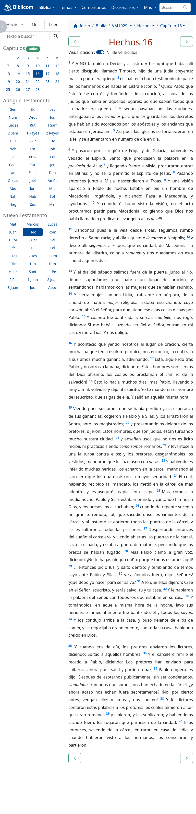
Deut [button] (33, 117)
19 (70, 407)
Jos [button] (52, 117)
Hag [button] (12, 204)
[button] (74, 41)
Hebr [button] (13, 271)
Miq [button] (52, 188)
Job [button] (52, 148)
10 (92, 202)
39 (108, 713)
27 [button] (28, 89)
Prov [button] (32, 156)
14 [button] (18, 73)
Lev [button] (52, 109)
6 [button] (57, 57)
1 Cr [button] (13, 141)
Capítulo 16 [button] (171, 26)
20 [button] (18, 81)
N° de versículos (121, 52)
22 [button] (37, 81)
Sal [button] (12, 156)
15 (83, 316)
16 (70, 343)
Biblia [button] (45, 7)
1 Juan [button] (33, 279)
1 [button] (8, 57)
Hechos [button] (144, 26)
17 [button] (47, 73)
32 (165, 589)
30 (120, 573)
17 (152, 358)
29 (70, 566)
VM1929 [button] (120, 26)
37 (155, 668)
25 (158, 490)
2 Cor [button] (32, 240)
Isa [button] (32, 164)
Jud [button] (32, 287)
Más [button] (148, 7)
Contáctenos (77, 796)
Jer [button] (52, 164)
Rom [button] (52, 232)
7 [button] (8, 65)
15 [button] (28, 73)
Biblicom (18, 7)
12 (188, 237)
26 (137, 505)
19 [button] (8, 81)
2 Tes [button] (32, 255)
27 (145, 528)
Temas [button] (67, 7)
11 (70, 229)
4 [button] (37, 57)
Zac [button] (33, 204)
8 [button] (18, 65)
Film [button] (52, 263)
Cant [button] (13, 164)
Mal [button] (52, 204)
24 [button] (57, 81)
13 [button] (8, 73)
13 (70, 271)
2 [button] (18, 57)
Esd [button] (52, 141)
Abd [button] (13, 188)
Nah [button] (12, 196)
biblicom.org (24, 805)
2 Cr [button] (32, 141)
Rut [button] (32, 125)
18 (91, 381)
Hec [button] (32, 232)
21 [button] (28, 81)
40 (180, 721)
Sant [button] (32, 271)
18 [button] (57, 73)
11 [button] (47, 65)
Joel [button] (33, 180)
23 (163, 460)
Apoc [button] (52, 287)
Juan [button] (13, 232)
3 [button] (28, 57)
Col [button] (52, 247)
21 (117, 438)
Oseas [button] (13, 180)
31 (139, 581)
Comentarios (93, 7)
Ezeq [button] (33, 172)
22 (165, 445)
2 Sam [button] (13, 133)
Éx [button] (32, 109)
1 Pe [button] (52, 271)
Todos (33, 49)
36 (145, 653)
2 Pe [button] (13, 279)
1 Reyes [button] (32, 133)
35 (70, 646)
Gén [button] (12, 109)
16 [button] (37, 73)
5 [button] (47, 57)
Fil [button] (33, 247)
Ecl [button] (52, 156)
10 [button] (37, 65)
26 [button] (18, 89)
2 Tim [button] (13, 263)
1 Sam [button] (52, 125)
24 (176, 475)
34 (70, 619)
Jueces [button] (13, 125)
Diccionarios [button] (123, 7)
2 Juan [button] (52, 279)
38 (162, 698)
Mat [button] (13, 224)
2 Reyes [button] (52, 133)
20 (127, 423)
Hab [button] (32, 196)
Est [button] (32, 148)
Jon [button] (32, 188)
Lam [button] (13, 172)
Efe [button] (13, 247)
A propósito (44, 796)
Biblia (101, 26)
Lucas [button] (52, 224)
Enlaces (16, 796)
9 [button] (28, 65)
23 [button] (47, 81)
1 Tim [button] (52, 255)
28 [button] (37, 89)
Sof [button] (52, 196)
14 (70, 293)
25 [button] (8, 89)
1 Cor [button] (12, 240)
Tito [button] (33, 263)
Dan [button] (52, 172)
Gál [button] (52, 240)
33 (188, 596)
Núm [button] (13, 117)
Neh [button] (12, 148)
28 (126, 551)
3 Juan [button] (13, 287)
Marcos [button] (33, 224)
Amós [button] (52, 180)
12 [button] (57, 65)
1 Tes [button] (13, 255)
